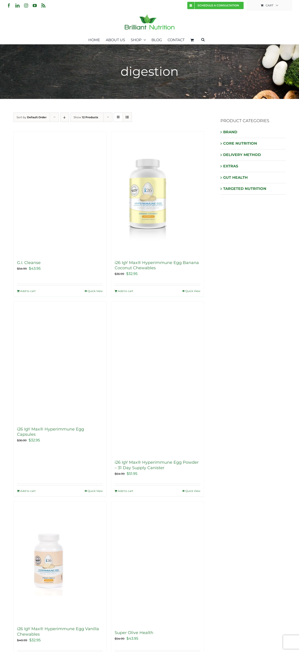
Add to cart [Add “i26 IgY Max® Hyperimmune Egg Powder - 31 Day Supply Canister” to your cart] (125, 491)
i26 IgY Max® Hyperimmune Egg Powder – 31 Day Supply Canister (157, 465)
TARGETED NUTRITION (244, 188)
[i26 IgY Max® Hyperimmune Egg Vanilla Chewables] (60, 562)
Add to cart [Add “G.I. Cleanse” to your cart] (28, 291)
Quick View (95, 291)
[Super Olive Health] (157, 564)
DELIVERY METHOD (242, 155)
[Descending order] (64, 117)
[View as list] (127, 117)
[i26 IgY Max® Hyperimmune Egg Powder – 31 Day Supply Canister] (157, 378)
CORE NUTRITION (240, 143)
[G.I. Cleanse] (60, 194)
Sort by (32, 117)
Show (86, 117)
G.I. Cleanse (29, 262)
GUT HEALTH (235, 177)
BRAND (230, 132)
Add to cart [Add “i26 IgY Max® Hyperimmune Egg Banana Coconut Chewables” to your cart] (125, 291)
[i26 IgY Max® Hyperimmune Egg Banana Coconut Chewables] (157, 194)
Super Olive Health (134, 632)
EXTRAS (230, 166)
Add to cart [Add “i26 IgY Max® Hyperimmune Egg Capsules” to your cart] (28, 491)
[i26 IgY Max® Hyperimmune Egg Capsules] (60, 362)
